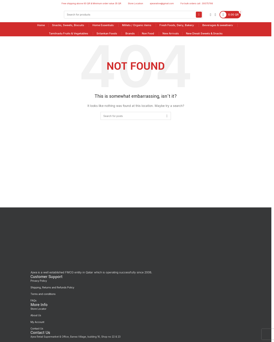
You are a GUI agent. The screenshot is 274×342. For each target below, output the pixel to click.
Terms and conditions (43, 293)
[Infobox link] (134, 3)
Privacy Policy (39, 280)
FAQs (34, 300)
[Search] (133, 15)
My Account (37, 321)
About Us (36, 315)
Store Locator (38, 308)
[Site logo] (44, 14)
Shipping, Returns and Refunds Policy (52, 287)
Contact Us (37, 328)
